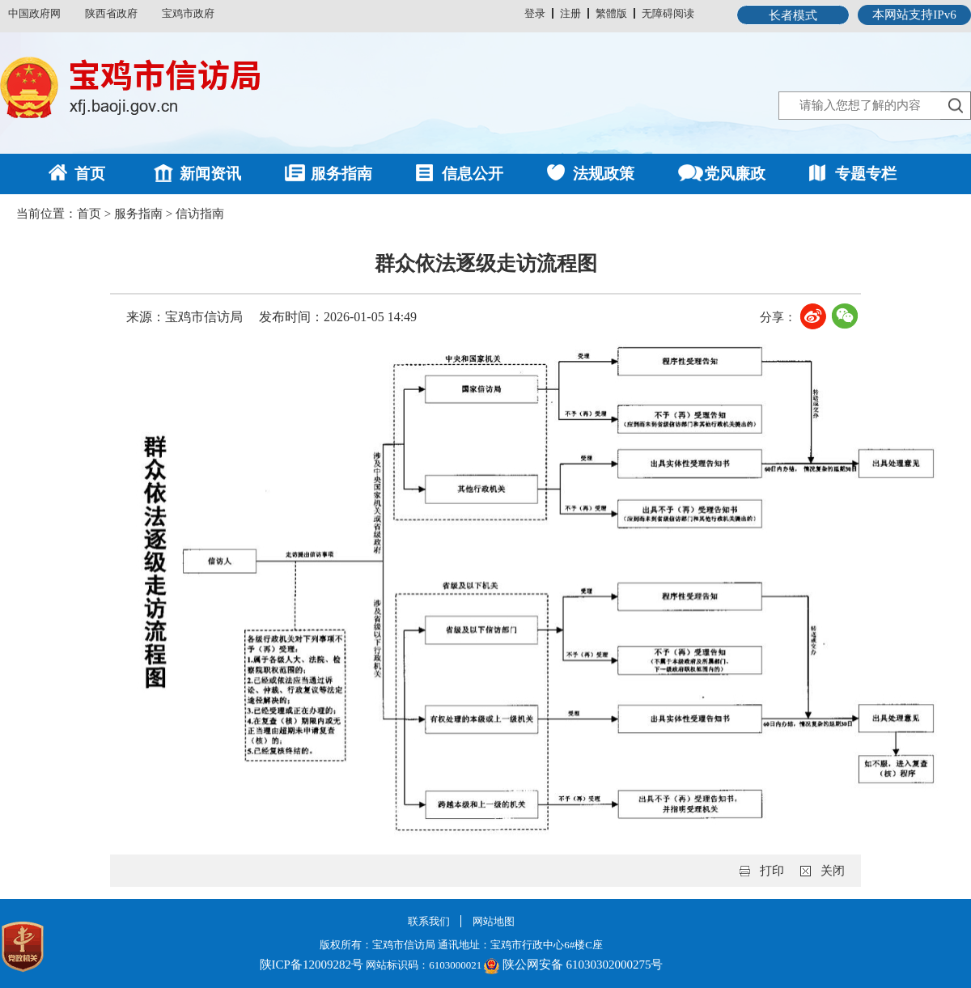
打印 (772, 870)
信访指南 (200, 213)
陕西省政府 (111, 13)
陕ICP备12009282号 (311, 964)
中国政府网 (34, 13)
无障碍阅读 (668, 13)
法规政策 (603, 173)
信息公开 (472, 173)
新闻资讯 (210, 173)
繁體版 (611, 13)
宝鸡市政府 (188, 13)
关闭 (832, 870)
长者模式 (793, 15)
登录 (534, 13)
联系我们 (429, 921)
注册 (570, 13)
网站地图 (494, 921)
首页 (89, 173)
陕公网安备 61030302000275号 (583, 964)
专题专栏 (866, 173)
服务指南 (341, 173)
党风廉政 (734, 173)
